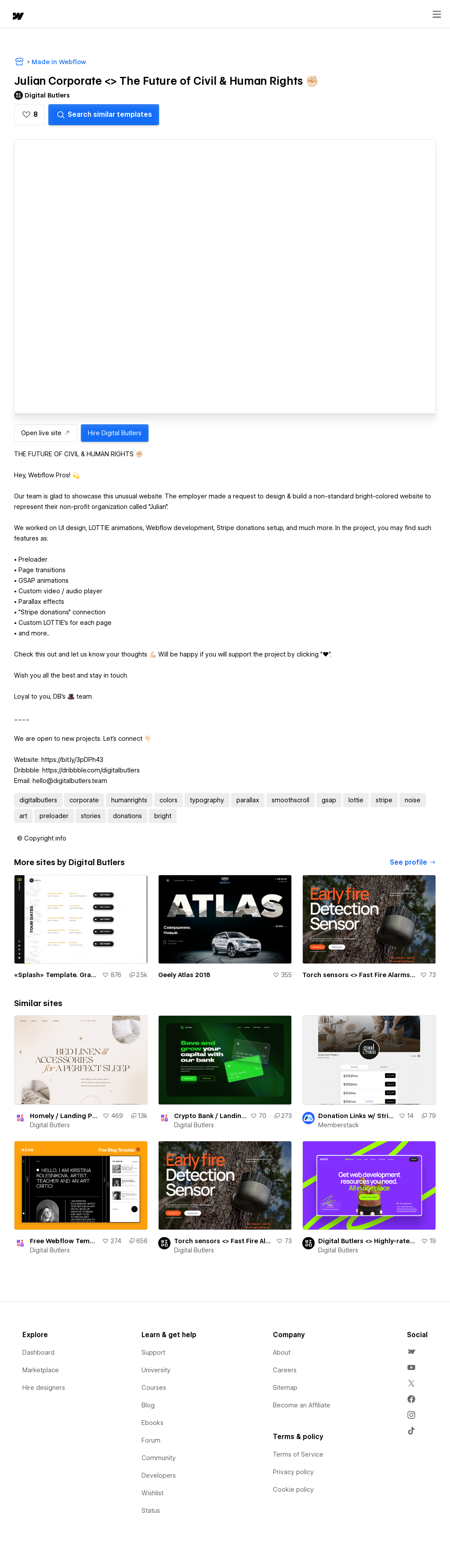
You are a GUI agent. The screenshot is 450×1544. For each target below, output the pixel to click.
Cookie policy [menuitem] (293, 1489)
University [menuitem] (156, 1370)
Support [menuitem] (153, 1352)
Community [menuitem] (159, 1457)
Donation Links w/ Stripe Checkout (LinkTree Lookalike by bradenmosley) (356, 1115)
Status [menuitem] (151, 1510)
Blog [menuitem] (148, 1405)
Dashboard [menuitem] (38, 1352)
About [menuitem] (281, 1352)
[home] (18, 17)
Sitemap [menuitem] (285, 1387)
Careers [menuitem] (285, 1370)
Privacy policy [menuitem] (293, 1471)
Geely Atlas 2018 (184, 974)
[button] (29, 114)
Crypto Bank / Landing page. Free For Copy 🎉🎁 (210, 1115)
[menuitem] (411, 1351)
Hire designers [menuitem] (43, 1387)
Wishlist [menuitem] (152, 1493)
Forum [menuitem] (151, 1440)
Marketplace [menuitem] (40, 1370)
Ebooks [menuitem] (152, 1422)
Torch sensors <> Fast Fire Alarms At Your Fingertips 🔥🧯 (359, 974)
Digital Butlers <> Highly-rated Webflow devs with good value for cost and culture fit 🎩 (367, 1241)
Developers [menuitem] (159, 1475)
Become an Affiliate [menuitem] (301, 1405)
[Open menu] (436, 14)
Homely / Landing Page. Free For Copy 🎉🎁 (64, 1115)
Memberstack (338, 1125)
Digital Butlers (50, 1125)
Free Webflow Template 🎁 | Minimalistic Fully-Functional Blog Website (64, 1241)
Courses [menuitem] (154, 1387)
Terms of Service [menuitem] (298, 1454)
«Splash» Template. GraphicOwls (56, 974)
